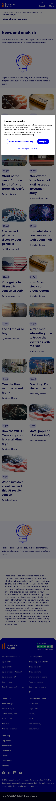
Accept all (43, 141)
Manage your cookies (28, 148)
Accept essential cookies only (20, 141)
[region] (28, 135)
